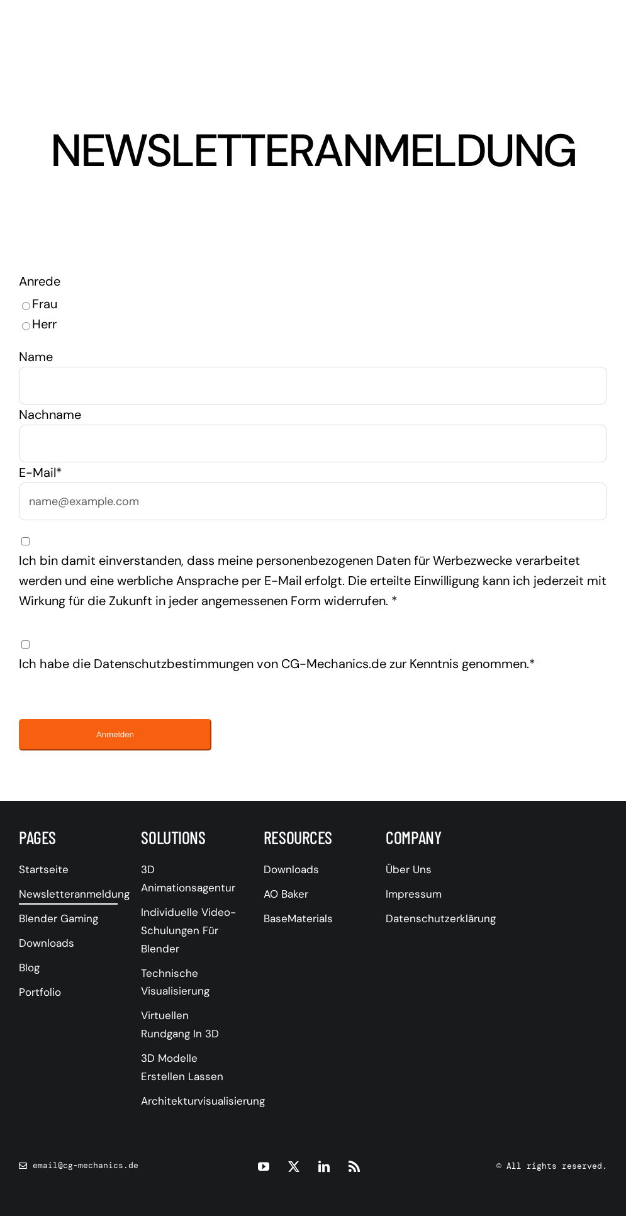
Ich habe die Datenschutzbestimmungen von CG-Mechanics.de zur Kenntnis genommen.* (277, 663)
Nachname (50, 414)
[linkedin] (324, 1166)
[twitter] (294, 1166)
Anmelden (115, 734)
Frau (44, 304)
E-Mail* (40, 472)
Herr (44, 324)
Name (36, 357)
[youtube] (264, 1166)
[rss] (354, 1166)
